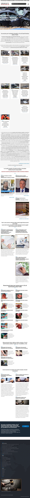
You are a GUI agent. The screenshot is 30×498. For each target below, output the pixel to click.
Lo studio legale (4, 460)
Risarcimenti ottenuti (5, 457)
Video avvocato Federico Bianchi (6, 463)
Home (3, 456)
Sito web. (28, 496)
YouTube (3, 474)
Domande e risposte (4, 462)
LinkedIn (3, 472)
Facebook (3, 470)
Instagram (3, 471)
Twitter (3, 473)
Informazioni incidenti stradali (6, 461)
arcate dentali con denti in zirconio (10, 295)
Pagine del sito (16, 3)
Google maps (4, 469)
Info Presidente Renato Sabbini (6, 459)
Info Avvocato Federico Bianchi (6, 458)
